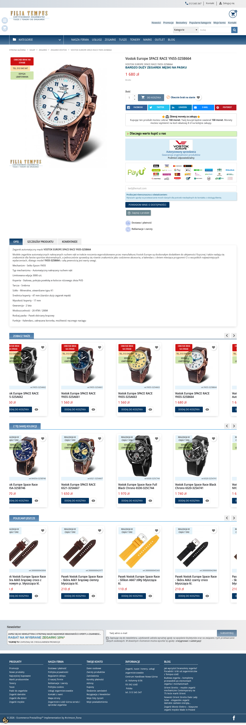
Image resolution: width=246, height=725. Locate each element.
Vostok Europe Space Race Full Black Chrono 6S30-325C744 (150, 486)
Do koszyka (151, 97)
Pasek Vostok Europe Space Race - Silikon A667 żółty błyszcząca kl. (151, 580)
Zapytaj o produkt (138, 213)
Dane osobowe (94, 668)
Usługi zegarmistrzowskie (60, 691)
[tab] (181, 134)
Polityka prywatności (58, 672)
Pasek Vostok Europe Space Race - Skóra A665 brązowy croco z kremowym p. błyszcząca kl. (37, 580)
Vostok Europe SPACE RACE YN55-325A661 (91, 395)
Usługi (97, 39)
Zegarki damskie (17, 694)
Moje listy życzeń (95, 698)
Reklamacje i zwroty (58, 683)
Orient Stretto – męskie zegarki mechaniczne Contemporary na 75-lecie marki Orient (179, 690)
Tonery (135, 39)
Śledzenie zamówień (97, 691)
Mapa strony (54, 698)
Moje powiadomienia (97, 702)
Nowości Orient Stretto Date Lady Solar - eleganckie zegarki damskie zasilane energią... (180, 700)
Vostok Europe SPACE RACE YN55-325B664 (205, 395)
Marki (147, 39)
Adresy (90, 683)
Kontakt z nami (55, 694)
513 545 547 (195, 3)
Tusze (123, 39)
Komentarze (69, 241)
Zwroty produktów (96, 672)
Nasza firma (80, 39)
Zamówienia (93, 676)
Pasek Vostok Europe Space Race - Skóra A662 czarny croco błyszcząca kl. (208, 580)
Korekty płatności (95, 679)
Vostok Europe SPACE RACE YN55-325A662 (34, 395)
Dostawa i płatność (57, 668)
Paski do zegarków (18, 691)
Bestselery (181, 22)
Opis (16, 241)
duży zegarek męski (59, 295)
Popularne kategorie (200, 22)
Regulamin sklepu (57, 676)
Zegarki (110, 39)
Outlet (160, 39)
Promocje (168, 22)
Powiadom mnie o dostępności (147, 204)
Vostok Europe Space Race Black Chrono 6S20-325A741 (208, 486)
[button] (146, 133)
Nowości (156, 22)
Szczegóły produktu (40, 241)
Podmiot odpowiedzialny (181, 157)
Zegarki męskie (16, 702)
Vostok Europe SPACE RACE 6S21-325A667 (91, 486)
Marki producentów (19, 679)
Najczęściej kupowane (20, 676)
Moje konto (220, 22)
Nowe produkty (16, 672)
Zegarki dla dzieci (18, 698)
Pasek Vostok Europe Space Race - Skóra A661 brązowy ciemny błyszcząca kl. (94, 580)
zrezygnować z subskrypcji (188, 641)
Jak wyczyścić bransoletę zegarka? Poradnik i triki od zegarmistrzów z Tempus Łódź (180, 671)
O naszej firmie (55, 679)
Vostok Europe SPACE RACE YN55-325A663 (148, 395)
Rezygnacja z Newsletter (98, 694)
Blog (171, 39)
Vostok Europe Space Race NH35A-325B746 (33, 486)
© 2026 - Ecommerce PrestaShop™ (25, 717)
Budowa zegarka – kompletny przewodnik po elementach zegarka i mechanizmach (178, 681)
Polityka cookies (56, 687)
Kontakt (210, 3)
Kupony (90, 687)
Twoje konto (95, 661)
